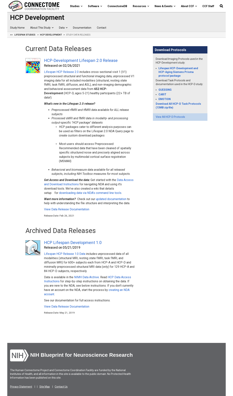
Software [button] (95, 6)
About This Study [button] (41, 27)
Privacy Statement (21, 386)
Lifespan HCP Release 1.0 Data (64, 254)
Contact (101, 27)
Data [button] (63, 27)
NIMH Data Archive (86, 277)
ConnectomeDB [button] (117, 6)
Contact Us (61, 386)
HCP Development (37, 18)
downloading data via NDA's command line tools (90, 193)
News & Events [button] (165, 6)
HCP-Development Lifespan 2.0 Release (81, 60)
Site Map (44, 386)
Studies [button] (76, 6)
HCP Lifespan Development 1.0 (73, 242)
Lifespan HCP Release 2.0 (61, 72)
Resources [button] (141, 6)
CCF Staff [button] (208, 6)
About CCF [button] (189, 6)
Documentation (82, 27)
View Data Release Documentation (66, 209)
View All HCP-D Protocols (170, 116)
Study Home (17, 27)
